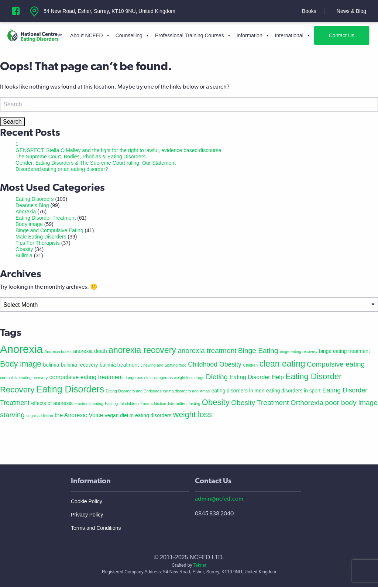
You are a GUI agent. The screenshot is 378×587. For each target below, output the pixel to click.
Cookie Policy (86, 501)
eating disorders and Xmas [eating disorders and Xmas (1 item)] (186, 391)
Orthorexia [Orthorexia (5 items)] (307, 402)
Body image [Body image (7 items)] (20, 364)
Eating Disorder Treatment (46, 218)
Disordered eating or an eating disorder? (62, 169)
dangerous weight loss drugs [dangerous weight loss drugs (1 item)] (179, 377)
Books (309, 11)
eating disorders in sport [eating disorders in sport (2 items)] (293, 391)
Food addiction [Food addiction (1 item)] (153, 403)
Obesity (24, 249)
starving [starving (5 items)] (12, 415)
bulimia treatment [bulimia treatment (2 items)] (119, 365)
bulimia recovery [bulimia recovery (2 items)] (79, 365)
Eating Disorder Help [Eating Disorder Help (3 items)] (257, 377)
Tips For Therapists (38, 243)
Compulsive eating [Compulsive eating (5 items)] (336, 364)
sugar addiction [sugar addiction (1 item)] (39, 415)
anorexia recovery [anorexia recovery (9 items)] (142, 350)
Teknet (199, 565)
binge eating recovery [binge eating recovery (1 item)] (298, 351)
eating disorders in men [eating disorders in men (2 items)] (238, 391)
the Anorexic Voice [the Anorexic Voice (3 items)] (79, 415)
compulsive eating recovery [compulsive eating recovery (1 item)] (24, 377)
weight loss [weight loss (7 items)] (192, 414)
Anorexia (26, 211)
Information (253, 35)
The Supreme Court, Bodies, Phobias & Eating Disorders (81, 156)
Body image (29, 224)
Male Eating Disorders (41, 237)
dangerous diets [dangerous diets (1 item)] (138, 377)
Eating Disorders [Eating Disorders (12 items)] (70, 389)
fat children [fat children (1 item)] (129, 403)
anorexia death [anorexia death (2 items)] (90, 351)
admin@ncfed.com (219, 498)
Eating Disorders (35, 199)
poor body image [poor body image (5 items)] (351, 402)
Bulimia (24, 255)
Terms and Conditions (96, 528)
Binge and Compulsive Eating (49, 230)
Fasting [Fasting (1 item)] (111, 403)
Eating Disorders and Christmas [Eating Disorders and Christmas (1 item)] (133, 391)
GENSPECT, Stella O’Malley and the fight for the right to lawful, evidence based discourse (118, 150)
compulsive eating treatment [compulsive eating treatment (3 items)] (86, 377)
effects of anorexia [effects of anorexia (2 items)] (52, 403)
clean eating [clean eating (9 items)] (282, 363)
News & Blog (351, 11)
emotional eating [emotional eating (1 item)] (89, 403)
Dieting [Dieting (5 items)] (217, 377)
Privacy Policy (87, 515)
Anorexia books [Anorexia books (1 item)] (57, 351)
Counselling (133, 35)
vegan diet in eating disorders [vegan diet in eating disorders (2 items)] (138, 415)
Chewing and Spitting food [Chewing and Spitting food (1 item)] (163, 365)
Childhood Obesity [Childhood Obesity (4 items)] (214, 364)
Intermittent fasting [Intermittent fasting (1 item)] (184, 403)
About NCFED (90, 35)
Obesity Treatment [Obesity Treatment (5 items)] (260, 402)
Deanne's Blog (32, 205)
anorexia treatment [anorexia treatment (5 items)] (207, 350)
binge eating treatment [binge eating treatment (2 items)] (344, 351)
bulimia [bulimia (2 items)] (51, 365)
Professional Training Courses (193, 35)
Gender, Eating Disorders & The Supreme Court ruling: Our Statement (96, 163)
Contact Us (341, 35)
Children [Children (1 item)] (250, 365)
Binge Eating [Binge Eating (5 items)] (258, 350)
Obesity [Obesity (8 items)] (216, 402)
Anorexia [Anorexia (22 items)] (21, 349)
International (293, 35)
